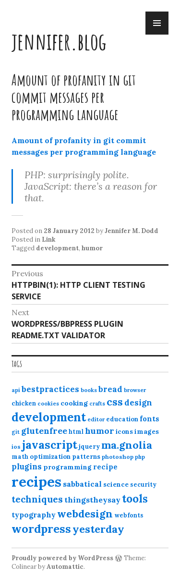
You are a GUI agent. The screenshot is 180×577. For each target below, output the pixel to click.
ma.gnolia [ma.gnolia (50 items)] (126, 445)
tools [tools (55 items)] (135, 498)
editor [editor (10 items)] (96, 419)
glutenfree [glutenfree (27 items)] (44, 430)
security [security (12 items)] (143, 484)
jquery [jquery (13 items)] (89, 446)
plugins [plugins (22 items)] (27, 466)
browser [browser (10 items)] (135, 390)
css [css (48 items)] (115, 401)
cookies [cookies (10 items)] (48, 403)
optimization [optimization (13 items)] (50, 457)
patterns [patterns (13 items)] (86, 457)
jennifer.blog (59, 41)
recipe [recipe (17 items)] (105, 466)
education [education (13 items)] (122, 419)
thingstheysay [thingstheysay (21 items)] (92, 499)
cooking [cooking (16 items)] (74, 403)
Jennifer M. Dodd (131, 231)
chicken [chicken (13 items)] (24, 403)
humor (92, 248)
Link (48, 239)
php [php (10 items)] (140, 457)
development (57, 248)
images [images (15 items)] (146, 431)
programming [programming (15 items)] (67, 467)
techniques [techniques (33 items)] (37, 499)
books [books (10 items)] (89, 390)
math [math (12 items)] (20, 456)
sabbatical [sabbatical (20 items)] (82, 484)
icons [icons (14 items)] (124, 431)
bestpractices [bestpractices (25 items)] (50, 389)
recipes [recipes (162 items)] (36, 481)
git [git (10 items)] (16, 432)
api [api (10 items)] (16, 390)
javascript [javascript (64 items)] (49, 445)
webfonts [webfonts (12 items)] (129, 515)
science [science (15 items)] (116, 484)
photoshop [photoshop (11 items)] (117, 456)
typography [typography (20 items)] (34, 514)
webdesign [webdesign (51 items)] (85, 513)
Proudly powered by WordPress (62, 558)
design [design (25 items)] (138, 402)
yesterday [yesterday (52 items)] (98, 529)
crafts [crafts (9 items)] (97, 403)
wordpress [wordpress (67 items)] (41, 528)
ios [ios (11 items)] (16, 446)
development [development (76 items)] (49, 417)
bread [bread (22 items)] (110, 389)
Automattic (65, 567)
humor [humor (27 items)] (99, 430)
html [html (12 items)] (76, 431)
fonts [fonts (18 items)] (149, 418)
